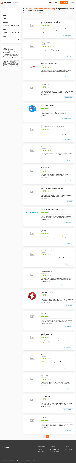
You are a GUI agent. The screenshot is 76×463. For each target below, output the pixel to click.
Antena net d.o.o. (46, 167)
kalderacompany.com (66, 285)
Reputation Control (54, 451)
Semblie (43, 417)
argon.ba (69, 160)
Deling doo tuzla (46, 43)
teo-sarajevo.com (67, 139)
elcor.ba (69, 202)
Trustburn (6, 447)
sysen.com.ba (68, 98)
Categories (51, 2)
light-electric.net (68, 410)
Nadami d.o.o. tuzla (47, 292)
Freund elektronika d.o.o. (49, 251)
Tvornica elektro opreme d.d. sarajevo (53, 126)
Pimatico (44, 230)
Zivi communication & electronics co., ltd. (53, 209)
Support (40, 449)
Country (5, 29)
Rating (4, 15)
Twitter (39, 454)
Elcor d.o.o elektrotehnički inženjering (52, 188)
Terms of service (35, 460)
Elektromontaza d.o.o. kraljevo (50, 22)
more (65, 30)
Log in (56, 2)
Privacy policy (28, 460)
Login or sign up (68, 449)
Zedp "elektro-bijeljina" (48, 105)
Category (5, 22)
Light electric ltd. (46, 396)
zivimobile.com (68, 222)
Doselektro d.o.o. (46, 334)
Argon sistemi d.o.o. (47, 147)
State (4, 36)
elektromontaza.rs (67, 35)
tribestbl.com (68, 326)
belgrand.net (68, 181)
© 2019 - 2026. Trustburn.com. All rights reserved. (12, 460)
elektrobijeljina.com (67, 118)
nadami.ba (69, 306)
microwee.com (68, 368)
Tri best (43, 313)
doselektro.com (68, 347)
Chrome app (41, 451)
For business (64, 2)
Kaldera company (46, 271)
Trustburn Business (54, 449)
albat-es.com (68, 77)
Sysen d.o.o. (45, 84)
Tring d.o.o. (44, 375)
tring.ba (69, 389)
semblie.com (68, 430)
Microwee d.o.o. (46, 355)
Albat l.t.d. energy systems (49, 63)
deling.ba (69, 56)
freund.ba (69, 264)
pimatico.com (68, 243)
